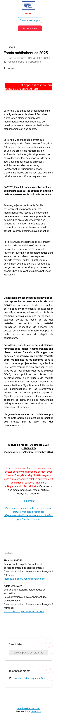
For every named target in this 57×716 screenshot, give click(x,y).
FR (28, 13)
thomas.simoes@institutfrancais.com (24, 578)
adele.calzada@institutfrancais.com (24, 611)
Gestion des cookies (28, 708)
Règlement (28, 500)
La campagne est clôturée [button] (28, 652)
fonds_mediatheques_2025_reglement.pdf (31, 678)
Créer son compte (30, 20)
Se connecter (29, 28)
